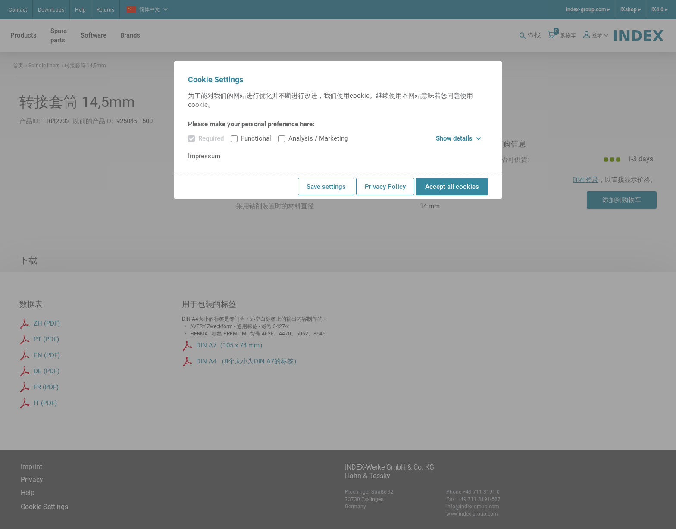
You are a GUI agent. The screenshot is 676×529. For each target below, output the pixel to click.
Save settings (326, 187)
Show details (458, 138)
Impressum (204, 156)
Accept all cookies (452, 187)
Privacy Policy (385, 187)
